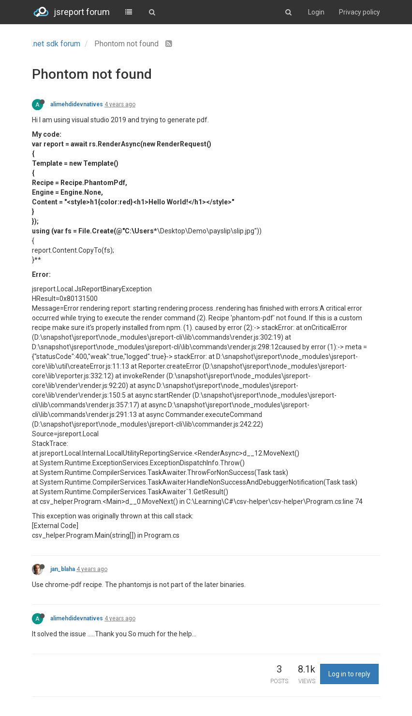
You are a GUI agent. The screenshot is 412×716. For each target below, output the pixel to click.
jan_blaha (62, 569)
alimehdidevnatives (76, 104)
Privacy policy (359, 12)
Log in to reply (349, 674)
